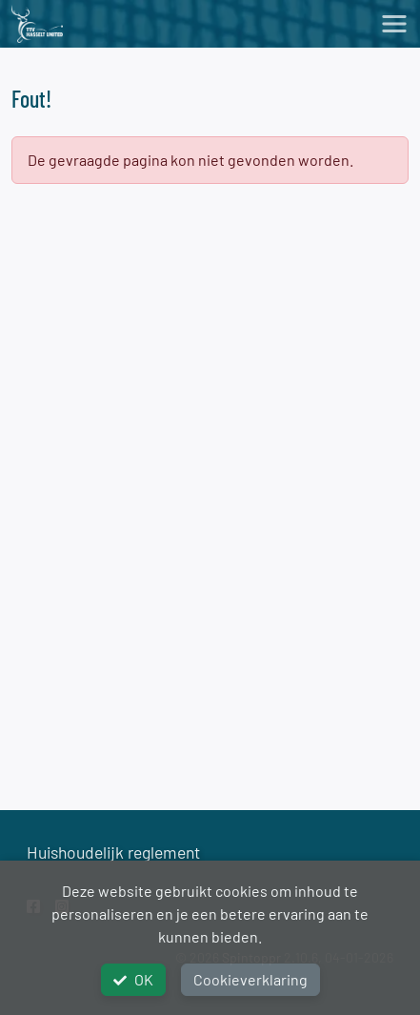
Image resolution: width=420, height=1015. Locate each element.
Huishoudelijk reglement (113, 852)
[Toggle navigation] (394, 24)
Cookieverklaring (250, 979)
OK (133, 979)
